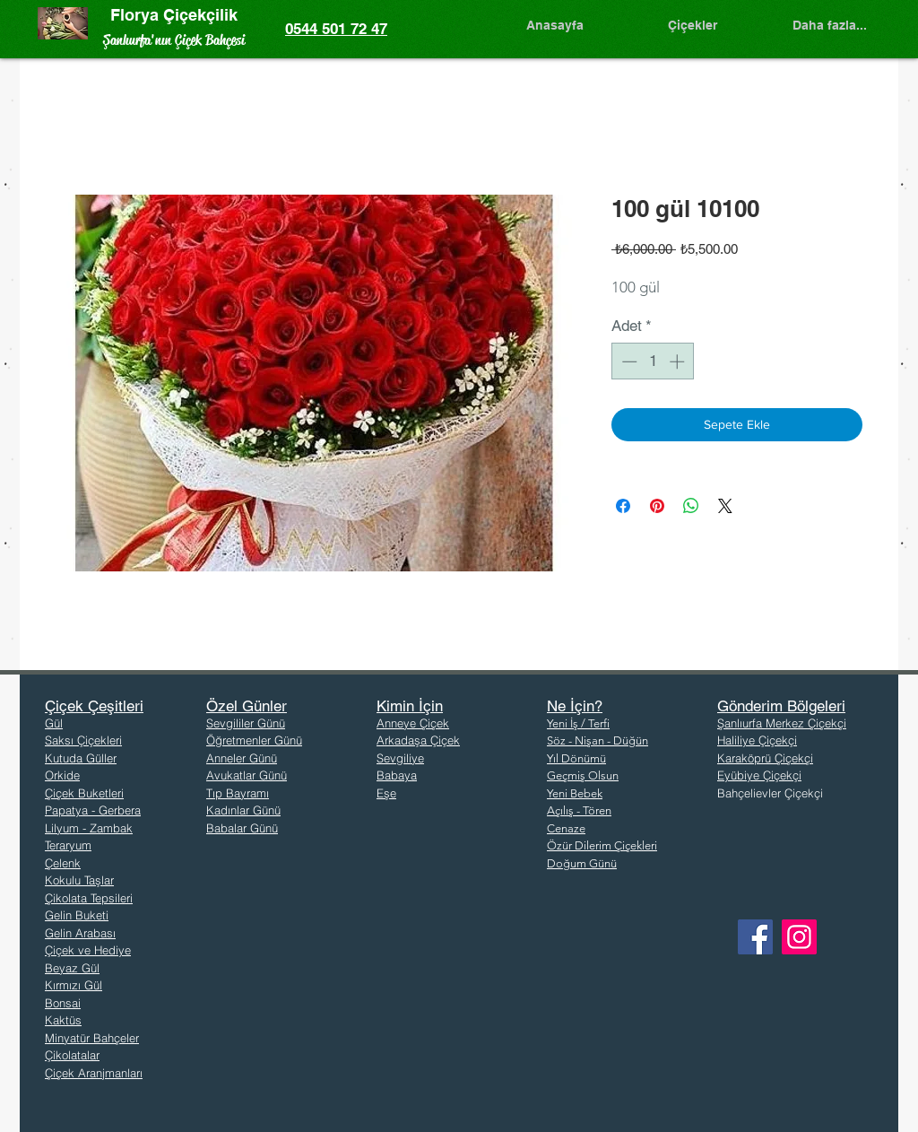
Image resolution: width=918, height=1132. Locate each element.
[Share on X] (725, 506)
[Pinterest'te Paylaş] (657, 506)
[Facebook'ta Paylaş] (623, 506)
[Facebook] (755, 936)
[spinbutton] (653, 361)
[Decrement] (627, 361)
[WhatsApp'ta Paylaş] (691, 506)
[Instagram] (799, 936)
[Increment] (678, 361)
